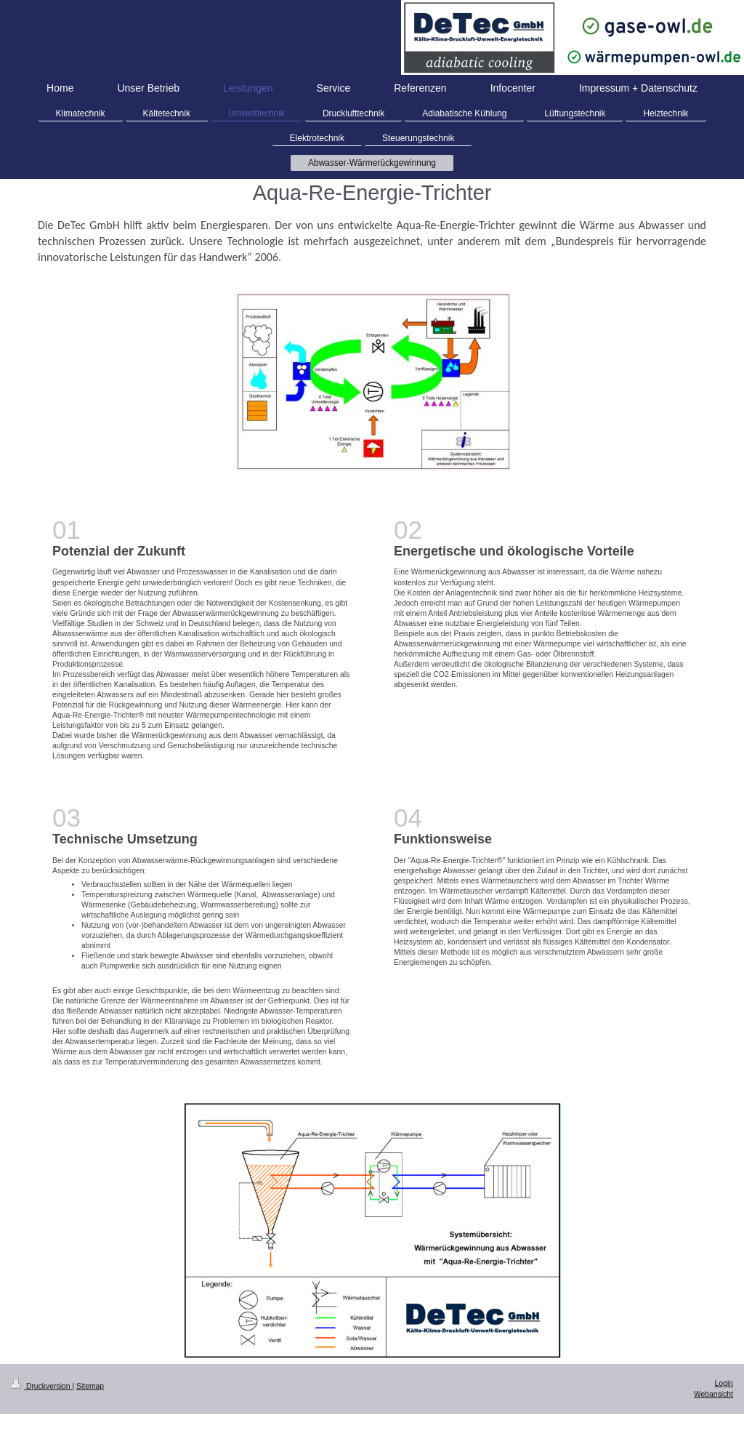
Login (724, 1383)
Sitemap (90, 1386)
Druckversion (41, 1386)
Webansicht (713, 1394)
